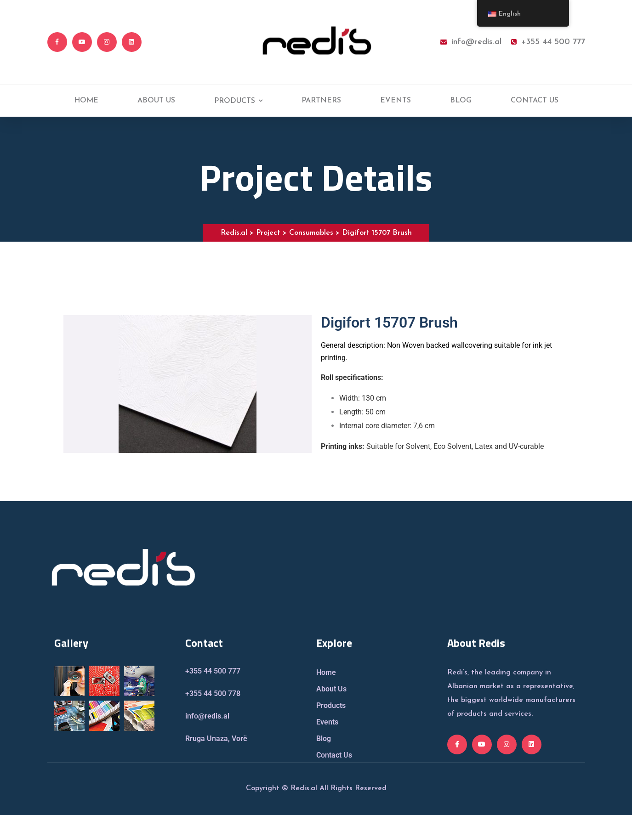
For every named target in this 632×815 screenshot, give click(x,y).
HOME (86, 100)
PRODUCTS (234, 101)
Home (326, 672)
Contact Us (334, 755)
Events (327, 722)
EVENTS (395, 100)
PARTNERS (321, 100)
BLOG (461, 100)
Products (331, 705)
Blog (323, 738)
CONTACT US (534, 100)
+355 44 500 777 (548, 42)
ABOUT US (156, 100)
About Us (331, 689)
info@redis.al (470, 42)
